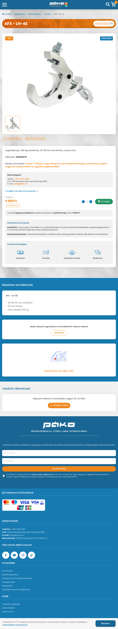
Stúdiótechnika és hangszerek (16, 589)
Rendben (105, 623)
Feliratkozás (59, 468)
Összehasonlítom (35, 139)
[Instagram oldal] (22, 555)
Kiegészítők (19, 14)
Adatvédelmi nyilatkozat (14, 625)
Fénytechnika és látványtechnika (17, 578)
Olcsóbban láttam (13, 205)
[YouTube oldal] (14, 555)
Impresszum (8, 611)
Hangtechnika (8, 582)
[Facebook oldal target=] (5, 555)
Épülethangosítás (10, 574)
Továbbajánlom (12, 139)
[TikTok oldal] (31, 555)
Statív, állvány (34, 14)
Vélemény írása (59, 405)
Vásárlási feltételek (11, 604)
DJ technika (7, 571)
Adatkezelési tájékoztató (42, 474)
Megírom (59, 332)
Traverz (47, 14)
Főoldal (7, 14)
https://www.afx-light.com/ (59, 371)
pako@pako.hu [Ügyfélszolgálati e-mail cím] (16, 535)
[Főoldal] (59, 5)
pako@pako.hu (20, 184)
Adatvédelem (8, 608)
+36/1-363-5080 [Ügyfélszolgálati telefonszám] (18, 529)
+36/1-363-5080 (21, 179)
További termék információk (21, 191)
